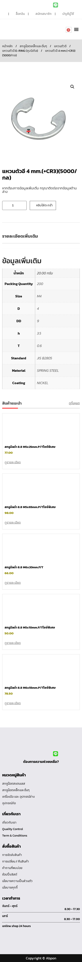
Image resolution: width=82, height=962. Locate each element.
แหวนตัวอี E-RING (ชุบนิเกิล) (20, 50)
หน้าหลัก (7, 46)
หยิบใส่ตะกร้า (44, 205)
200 (40, 283)
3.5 (39, 333)
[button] (76, 29)
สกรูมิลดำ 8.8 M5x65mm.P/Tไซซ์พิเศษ (30, 507)
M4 (39, 296)
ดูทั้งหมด (74, 403)
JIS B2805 (44, 358)
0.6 (39, 345)
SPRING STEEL (48, 370)
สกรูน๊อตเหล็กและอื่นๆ (33, 46)
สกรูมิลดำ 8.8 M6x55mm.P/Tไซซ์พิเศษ (30, 687)
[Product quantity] (14, 205)
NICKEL (42, 382)
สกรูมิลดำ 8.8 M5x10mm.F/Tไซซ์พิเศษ (30, 627)
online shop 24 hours (16, 926)
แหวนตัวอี (60, 46)
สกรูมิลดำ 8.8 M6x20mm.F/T (24, 567)
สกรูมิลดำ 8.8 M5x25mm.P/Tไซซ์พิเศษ (30, 447)
